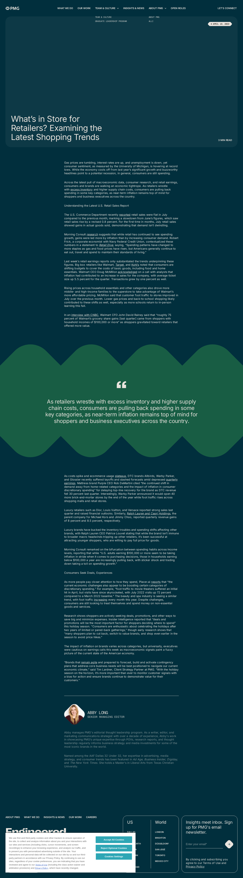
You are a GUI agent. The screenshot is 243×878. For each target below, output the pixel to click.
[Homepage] (12, 8)
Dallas (131, 832)
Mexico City (162, 861)
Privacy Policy (195, 866)
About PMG (12, 817)
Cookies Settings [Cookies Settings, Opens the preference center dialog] (114, 856)
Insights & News (54, 817)
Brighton (160, 838)
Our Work (75, 817)
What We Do (32, 817)
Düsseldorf (162, 843)
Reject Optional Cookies (114, 848)
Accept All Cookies (114, 839)
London (159, 832)
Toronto (160, 855)
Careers (91, 817)
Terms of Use (41, 864)
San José (160, 849)
